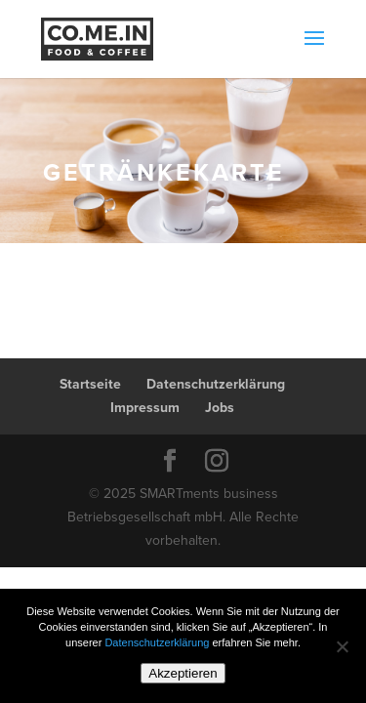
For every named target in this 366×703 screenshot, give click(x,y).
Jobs (219, 407)
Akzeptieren (182, 673)
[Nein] (341, 646)
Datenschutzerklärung (215, 384)
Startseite (90, 384)
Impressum (145, 407)
